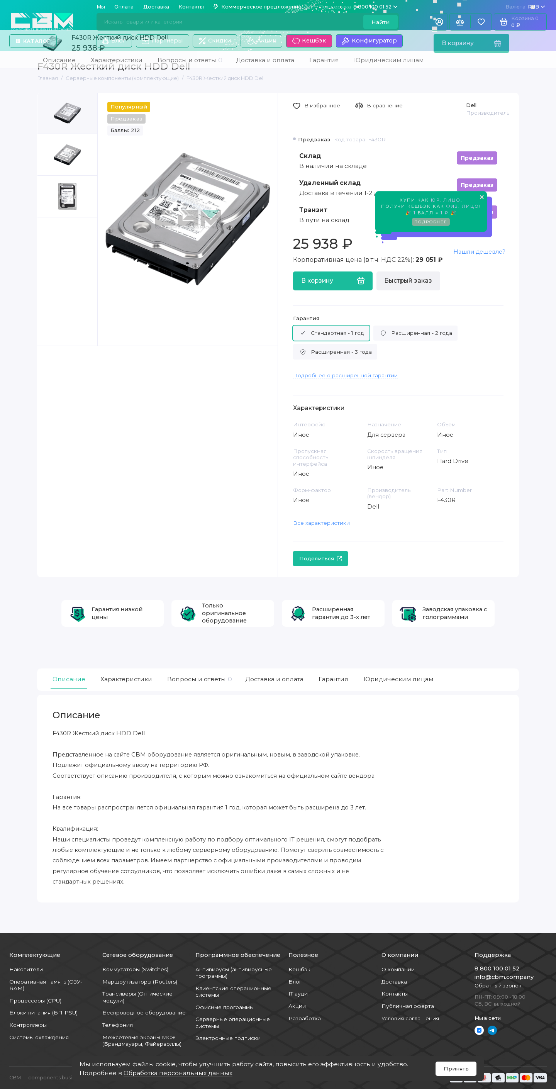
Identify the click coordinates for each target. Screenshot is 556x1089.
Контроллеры (28, 1025)
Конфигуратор (369, 41)
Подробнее (431, 223)
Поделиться (320, 558)
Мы (101, 7)
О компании (398, 969)
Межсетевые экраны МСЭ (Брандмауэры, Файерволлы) (141, 1040)
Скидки (215, 40)
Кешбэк (309, 41)
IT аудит (299, 994)
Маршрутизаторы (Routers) (139, 982)
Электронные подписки (228, 1038)
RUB (525, 7)
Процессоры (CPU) (35, 1000)
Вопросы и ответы (198, 679)
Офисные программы (224, 1007)
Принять (456, 1068)
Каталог (33, 41)
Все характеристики (321, 523)
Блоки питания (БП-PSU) (43, 1012)
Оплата (124, 7)
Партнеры (162, 41)
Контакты (191, 7)
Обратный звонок (498, 986)
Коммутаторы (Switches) (135, 969)
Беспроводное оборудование (144, 1012)
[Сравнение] (460, 22)
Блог (114, 40)
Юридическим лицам (399, 679)
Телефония (117, 1025)
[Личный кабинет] (439, 22)
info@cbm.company (504, 977)
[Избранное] (481, 22)
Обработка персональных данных (178, 1073)
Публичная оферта (407, 1006)
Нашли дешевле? (479, 251)
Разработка (304, 1018)
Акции (261, 41)
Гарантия (306, 318)
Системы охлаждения (39, 1037)
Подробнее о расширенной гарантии (345, 375)
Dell (471, 105)
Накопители (26, 969)
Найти (380, 22)
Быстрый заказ (408, 280)
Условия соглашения (410, 1018)
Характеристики (126, 679)
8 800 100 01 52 (358, 7)
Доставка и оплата (274, 679)
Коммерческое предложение (258, 7)
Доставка (156, 7)
